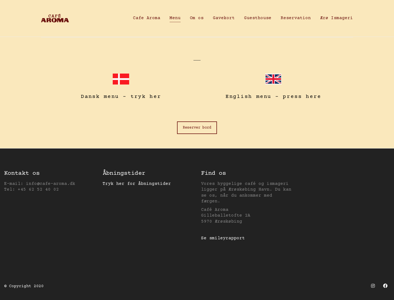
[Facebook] (385, 285)
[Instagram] (373, 285)
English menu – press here (273, 97)
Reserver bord (197, 128)
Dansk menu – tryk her (121, 97)
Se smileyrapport (223, 238)
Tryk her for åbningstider (137, 183)
